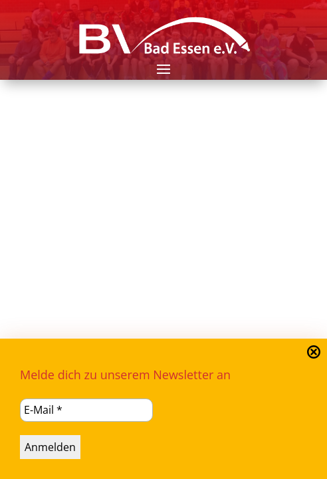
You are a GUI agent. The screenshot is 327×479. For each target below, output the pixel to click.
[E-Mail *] (86, 410)
